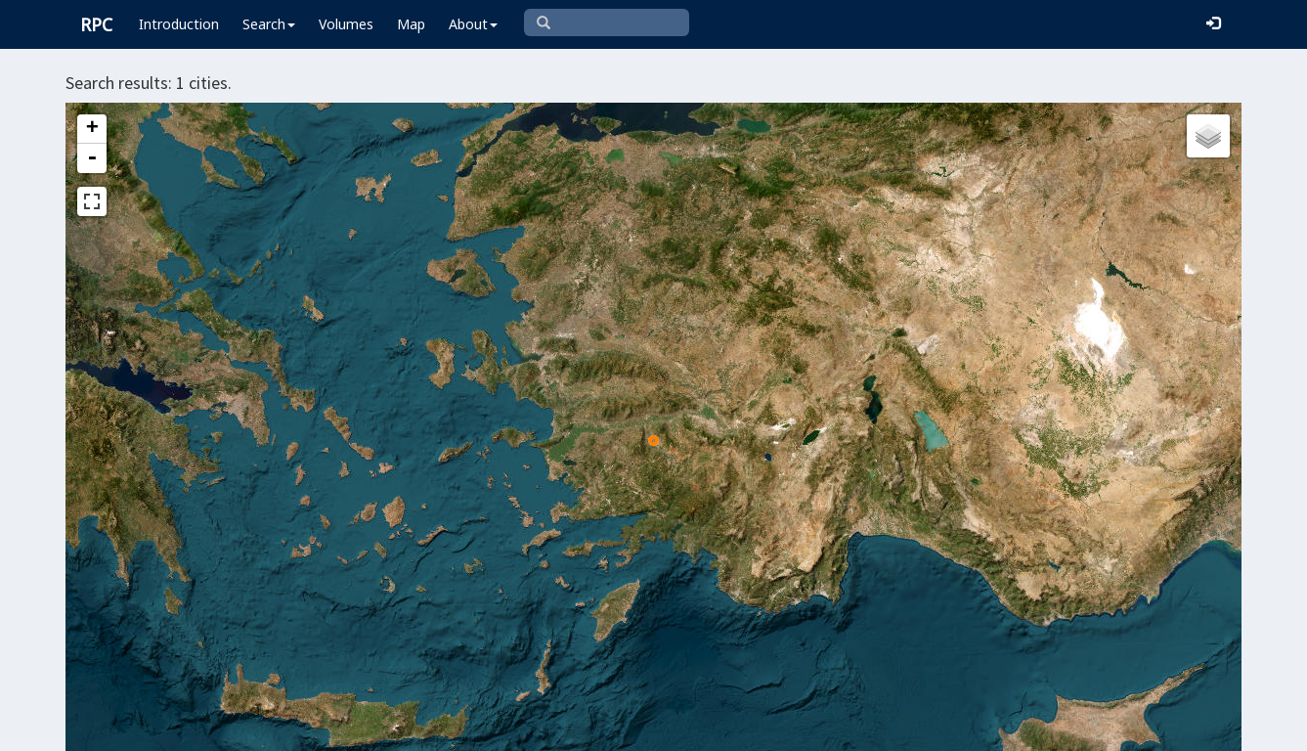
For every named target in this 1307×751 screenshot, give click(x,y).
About (473, 24)
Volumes (346, 24)
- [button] (92, 158)
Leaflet (538, 727)
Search (268, 24)
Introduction (179, 24)
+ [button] (92, 129)
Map (411, 24)
